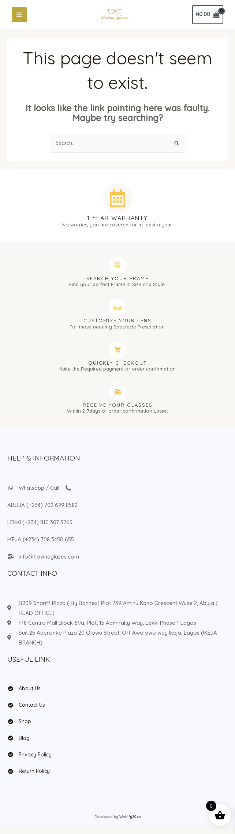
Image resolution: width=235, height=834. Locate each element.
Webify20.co (130, 825)
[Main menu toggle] (19, 16)
